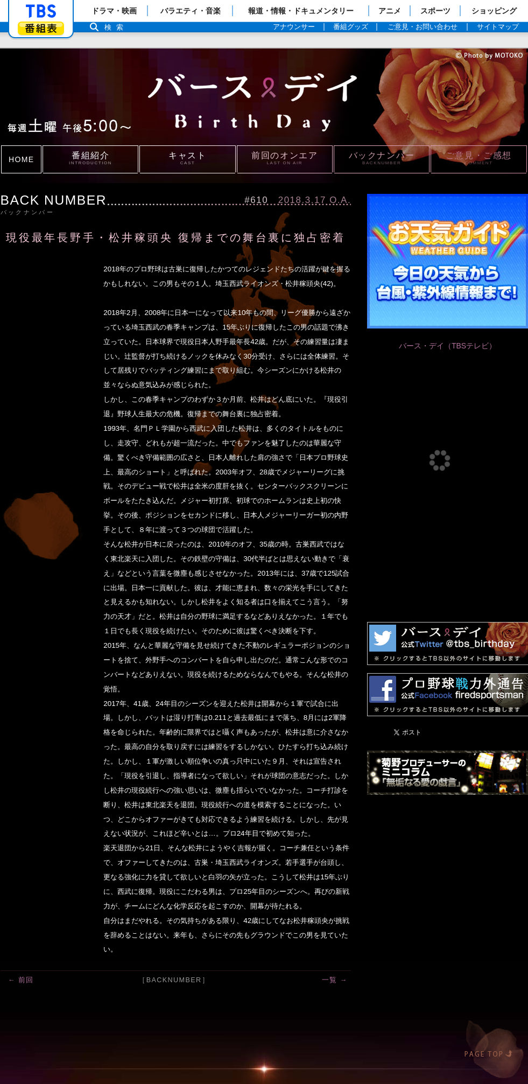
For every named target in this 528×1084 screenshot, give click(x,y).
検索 (116, 27)
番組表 (41, 28)
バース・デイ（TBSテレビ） (447, 345)
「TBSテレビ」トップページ (41, 11)
